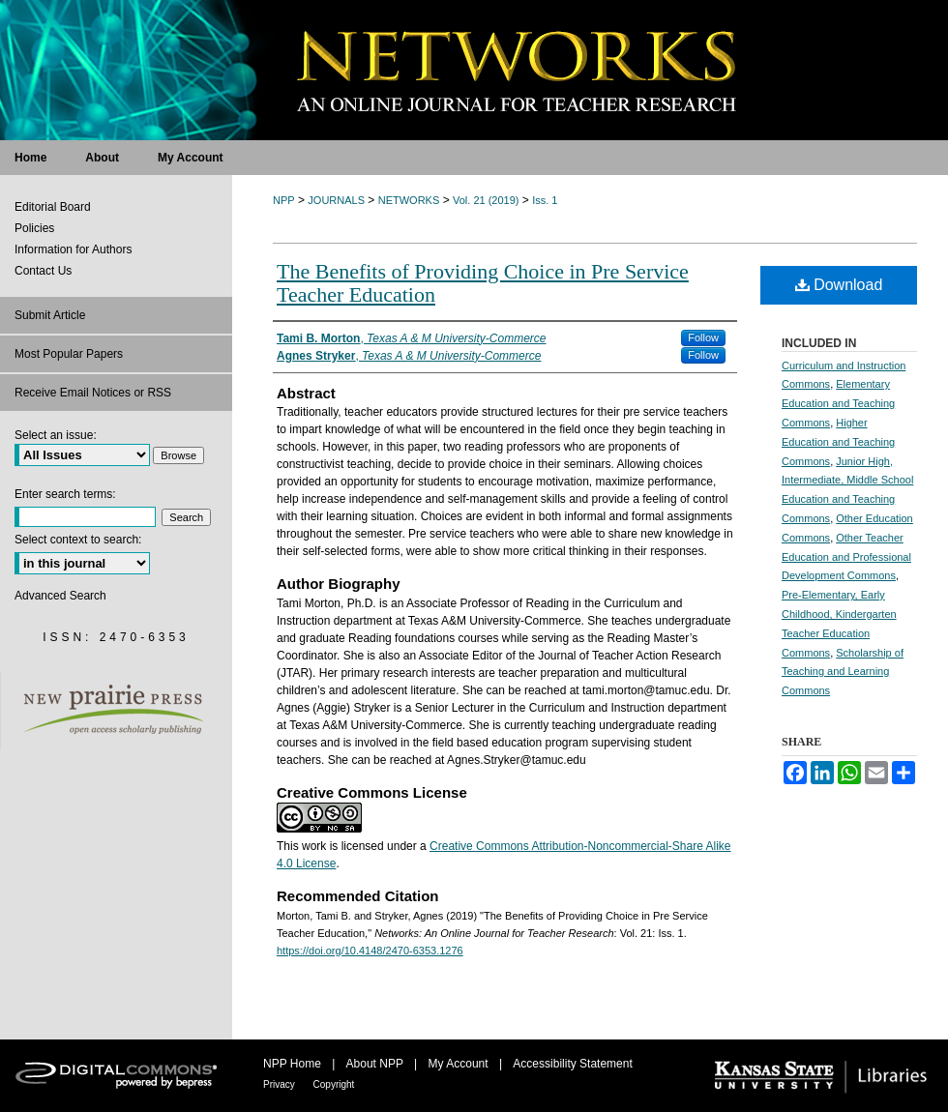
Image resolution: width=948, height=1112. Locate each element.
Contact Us (43, 271)
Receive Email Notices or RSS (93, 392)
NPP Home (293, 1063)
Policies (34, 228)
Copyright (334, 1084)
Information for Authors (73, 249)
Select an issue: (56, 435)
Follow (703, 337)
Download (839, 285)
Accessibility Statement (572, 1063)
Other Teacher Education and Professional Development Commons (846, 557)
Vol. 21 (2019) (486, 200)
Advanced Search (60, 595)
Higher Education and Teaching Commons (838, 442)
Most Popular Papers (69, 354)
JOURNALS (336, 200)
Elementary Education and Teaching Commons (838, 403)
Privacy (280, 1084)
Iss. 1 (544, 200)
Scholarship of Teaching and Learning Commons (843, 672)
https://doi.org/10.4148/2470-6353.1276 (370, 950)
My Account (460, 1063)
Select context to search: (78, 539)
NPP (284, 200)
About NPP (376, 1063)
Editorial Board (53, 207)
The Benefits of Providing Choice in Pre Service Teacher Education (483, 283)
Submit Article (50, 315)
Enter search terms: (65, 494)
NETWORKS (409, 200)
